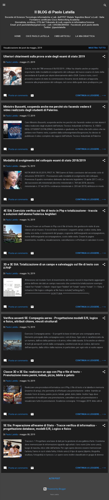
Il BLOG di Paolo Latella (54, 12)
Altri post (54, 478)
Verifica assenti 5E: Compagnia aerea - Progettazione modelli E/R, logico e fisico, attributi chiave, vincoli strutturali (50, 319)
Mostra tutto (97, 48)
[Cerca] (105, 5)
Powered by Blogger (54, 489)
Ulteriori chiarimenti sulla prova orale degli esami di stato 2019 (44, 56)
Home (17, 36)
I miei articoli (62, 36)
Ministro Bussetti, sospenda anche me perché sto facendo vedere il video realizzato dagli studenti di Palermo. (47, 108)
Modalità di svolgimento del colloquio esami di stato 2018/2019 (44, 160)
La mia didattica (85, 36)
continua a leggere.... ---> (91, 95)
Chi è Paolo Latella (37, 36)
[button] (104, 57)
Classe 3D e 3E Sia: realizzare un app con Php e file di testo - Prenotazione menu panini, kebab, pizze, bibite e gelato (42, 373)
